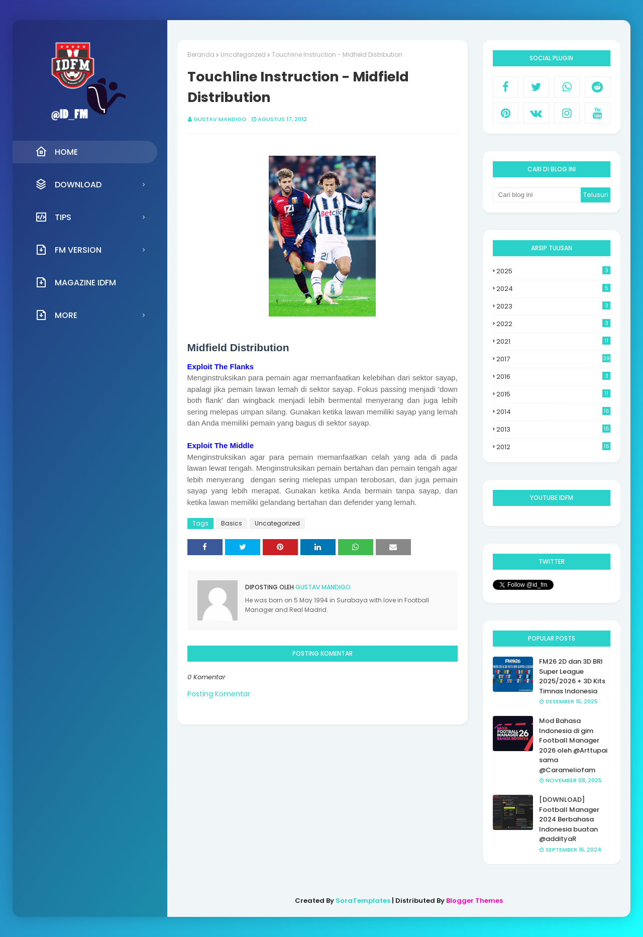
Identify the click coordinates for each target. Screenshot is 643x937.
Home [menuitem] (56, 152)
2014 (553, 412)
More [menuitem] (56, 315)
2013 (553, 430)
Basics (231, 523)
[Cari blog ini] (537, 194)
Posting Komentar (218, 694)
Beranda (201, 54)
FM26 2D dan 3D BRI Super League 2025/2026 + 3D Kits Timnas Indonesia (572, 676)
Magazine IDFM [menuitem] (75, 282)
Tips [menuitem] (53, 217)
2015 (553, 394)
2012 (553, 447)
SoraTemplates (363, 900)
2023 (553, 306)
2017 (553, 359)
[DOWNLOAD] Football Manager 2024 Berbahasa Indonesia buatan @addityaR (569, 819)
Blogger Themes (474, 900)
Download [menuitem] (68, 184)
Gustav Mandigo (220, 119)
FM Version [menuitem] (68, 250)
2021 (553, 341)
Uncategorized (243, 54)
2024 (553, 288)
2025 (553, 271)
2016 (553, 376)
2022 (553, 324)
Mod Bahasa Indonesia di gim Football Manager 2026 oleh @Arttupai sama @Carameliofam (573, 745)
